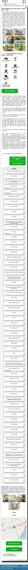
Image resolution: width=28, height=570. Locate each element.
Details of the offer (14, 543)
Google (19, 565)
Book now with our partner (17, 158)
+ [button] (3, 519)
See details (14, 549)
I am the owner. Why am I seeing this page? (10, 555)
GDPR (14, 568)
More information (17, 163)
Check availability (10, 91)
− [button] (3, 522)
